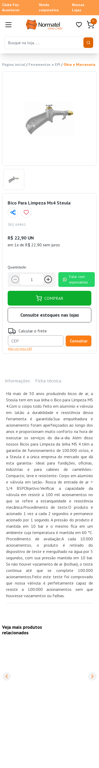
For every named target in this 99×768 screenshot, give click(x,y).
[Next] (92, 676)
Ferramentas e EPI (44, 64)
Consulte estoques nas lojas (49, 315)
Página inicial (13, 64)
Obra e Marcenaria (79, 64)
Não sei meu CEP (20, 349)
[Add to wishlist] (26, 212)
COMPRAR (49, 298)
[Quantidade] (32, 279)
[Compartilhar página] (13, 212)
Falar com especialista (75, 279)
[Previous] (7, 676)
